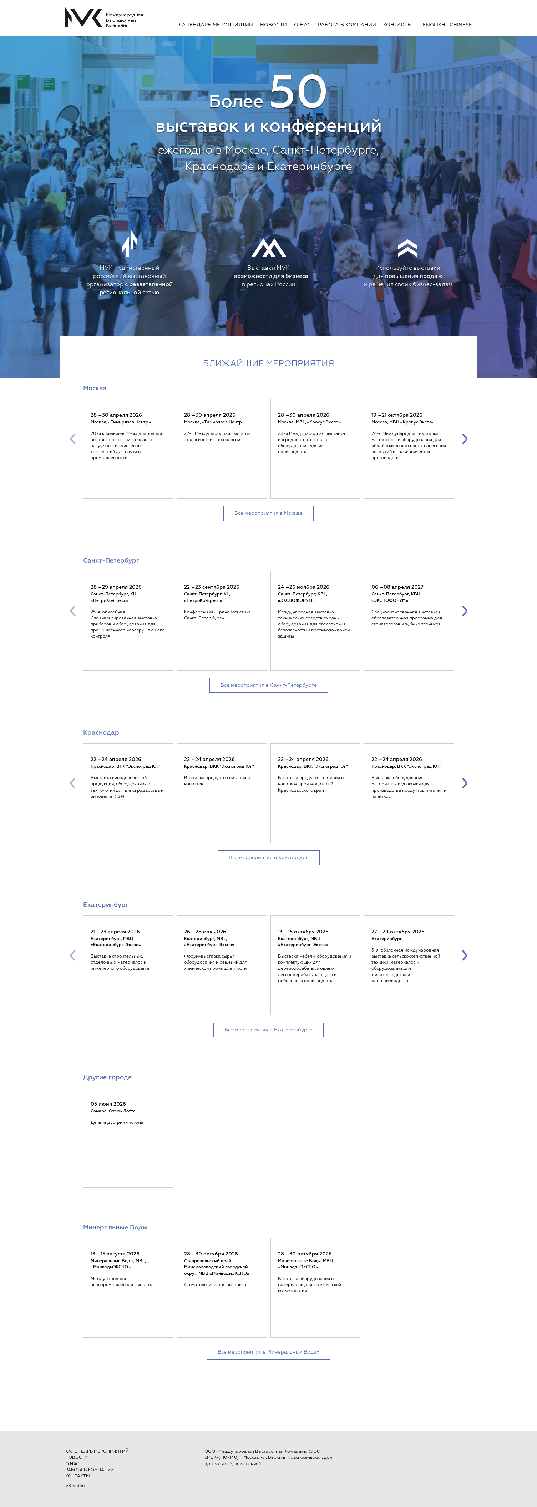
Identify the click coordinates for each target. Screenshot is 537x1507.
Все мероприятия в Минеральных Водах (268, 1352)
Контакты (397, 24)
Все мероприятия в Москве (268, 513)
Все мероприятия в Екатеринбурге (268, 1030)
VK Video (75, 1486)
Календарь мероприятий (216, 24)
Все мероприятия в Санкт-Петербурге (269, 685)
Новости (273, 24)
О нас (302, 24)
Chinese (461, 24)
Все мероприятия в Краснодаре (269, 857)
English (434, 24)
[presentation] (73, 438)
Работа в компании (347, 24)
